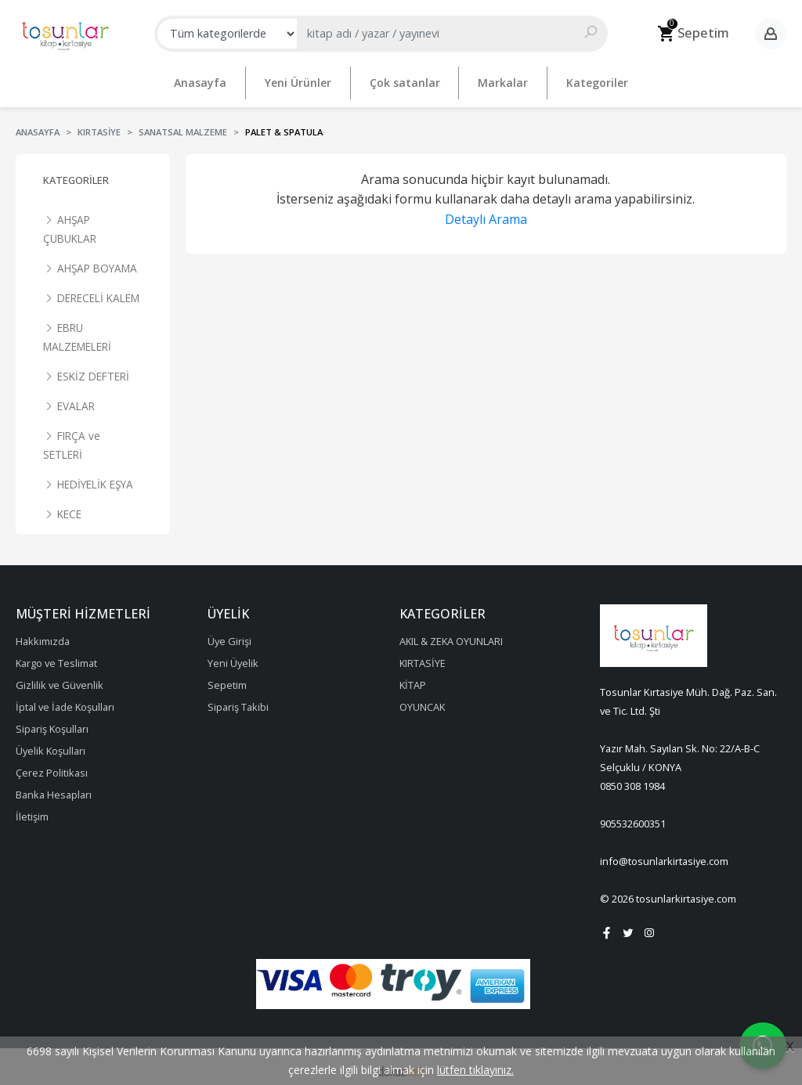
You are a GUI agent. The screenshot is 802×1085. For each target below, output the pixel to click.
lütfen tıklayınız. (475, 1069)
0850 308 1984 (632, 780)
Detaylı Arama (486, 213)
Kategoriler (76, 174)
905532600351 (633, 817)
